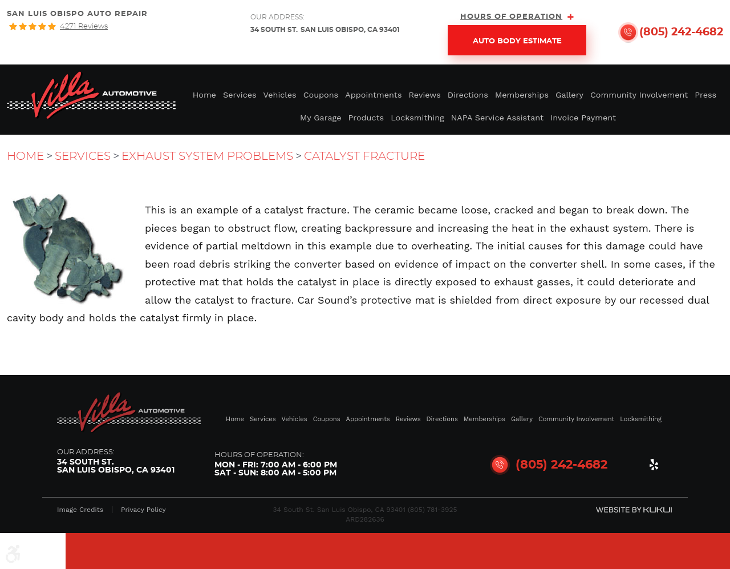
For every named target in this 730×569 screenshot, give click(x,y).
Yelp (653, 466)
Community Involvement (639, 94)
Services (240, 94)
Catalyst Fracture (364, 156)
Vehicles (280, 94)
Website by (634, 509)
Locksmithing (417, 117)
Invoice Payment (583, 117)
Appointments (373, 94)
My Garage (321, 117)
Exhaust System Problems (207, 156)
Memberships (522, 94)
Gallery (569, 94)
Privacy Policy (143, 509)
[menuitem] (204, 94)
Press (705, 94)
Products (366, 117)
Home (204, 94)
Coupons (321, 94)
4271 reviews (84, 26)
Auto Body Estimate (517, 41)
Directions (468, 94)
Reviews (425, 94)
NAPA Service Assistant (497, 117)
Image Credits (80, 509)
